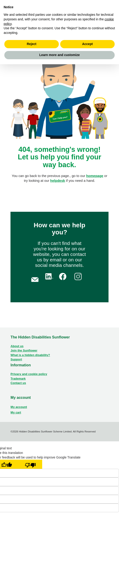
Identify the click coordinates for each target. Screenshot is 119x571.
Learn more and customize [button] (59, 55)
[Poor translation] (30, 464)
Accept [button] (87, 44)
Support (16, 359)
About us (16, 346)
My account (18, 407)
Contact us (18, 383)
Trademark (18, 378)
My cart (15, 412)
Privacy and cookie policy (28, 374)
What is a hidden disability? (30, 355)
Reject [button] (31, 44)
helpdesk (57, 180)
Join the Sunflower (23, 350)
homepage (94, 176)
